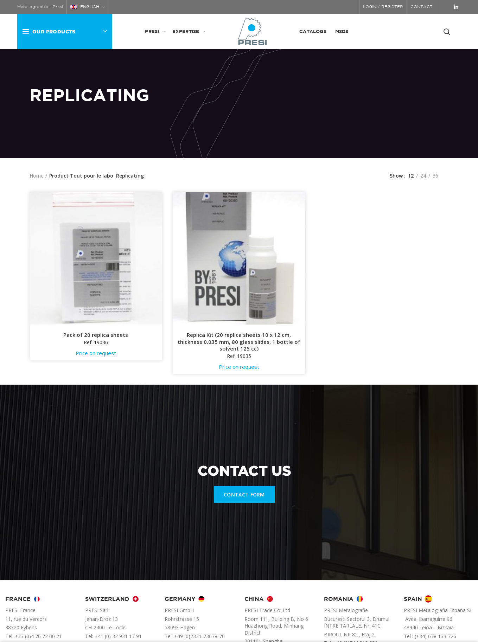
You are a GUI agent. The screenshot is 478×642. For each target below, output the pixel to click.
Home (37, 175)
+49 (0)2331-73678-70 (199, 636)
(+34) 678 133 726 (435, 636)
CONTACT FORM (244, 494)
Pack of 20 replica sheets (95, 335)
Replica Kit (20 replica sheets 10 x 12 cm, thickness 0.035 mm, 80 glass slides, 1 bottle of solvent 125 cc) (239, 342)
